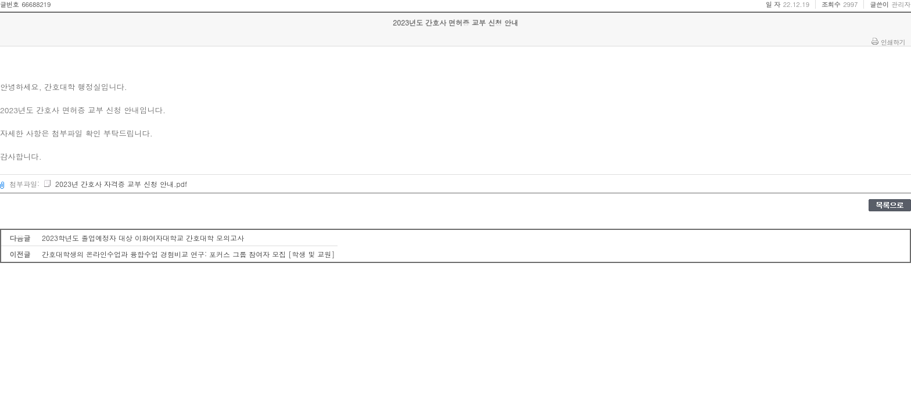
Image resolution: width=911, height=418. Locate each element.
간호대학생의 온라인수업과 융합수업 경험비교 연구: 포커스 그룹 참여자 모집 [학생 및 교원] (188, 254)
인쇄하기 (893, 42)
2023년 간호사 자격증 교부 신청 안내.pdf (115, 184)
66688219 (36, 4)
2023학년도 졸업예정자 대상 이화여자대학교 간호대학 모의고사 (143, 238)
